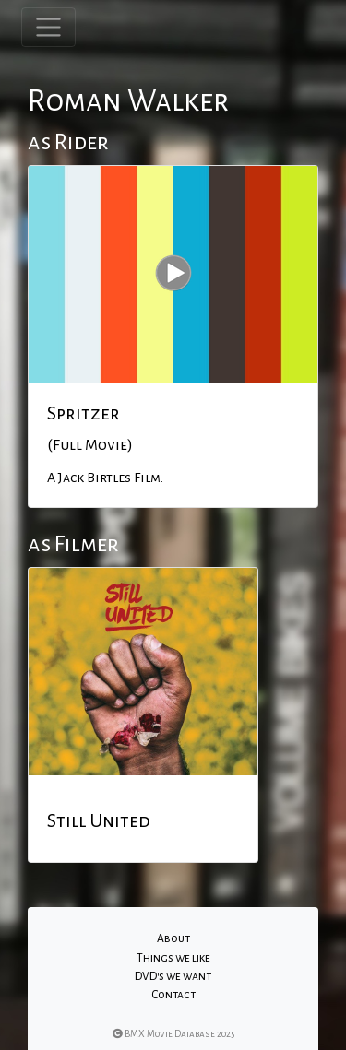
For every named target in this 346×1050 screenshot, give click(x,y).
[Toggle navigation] (48, 27)
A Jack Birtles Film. (105, 477)
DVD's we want (173, 976)
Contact (173, 994)
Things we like (173, 957)
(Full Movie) (90, 445)
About (173, 938)
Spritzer (83, 413)
